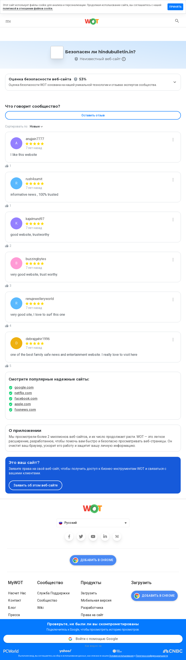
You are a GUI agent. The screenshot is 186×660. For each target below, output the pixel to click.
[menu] (8, 21)
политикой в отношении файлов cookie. (28, 8)
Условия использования (121, 656)
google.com (24, 387)
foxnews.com (25, 410)
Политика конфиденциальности (152, 656)
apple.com (22, 404)
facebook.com (25, 399)
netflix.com (23, 393)
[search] (177, 21)
